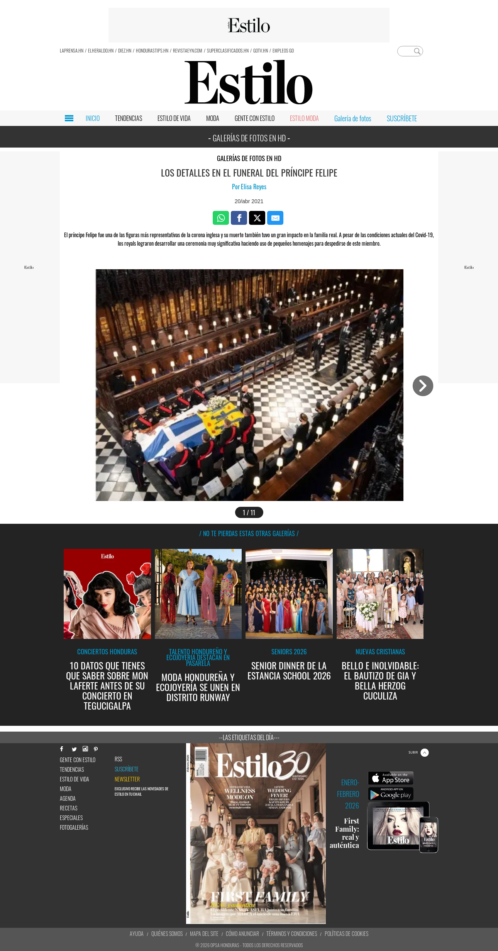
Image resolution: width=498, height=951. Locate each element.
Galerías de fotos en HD (249, 158)
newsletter (127, 779)
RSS (118, 759)
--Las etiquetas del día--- (249, 737)
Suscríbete (127, 769)
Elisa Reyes (253, 186)
